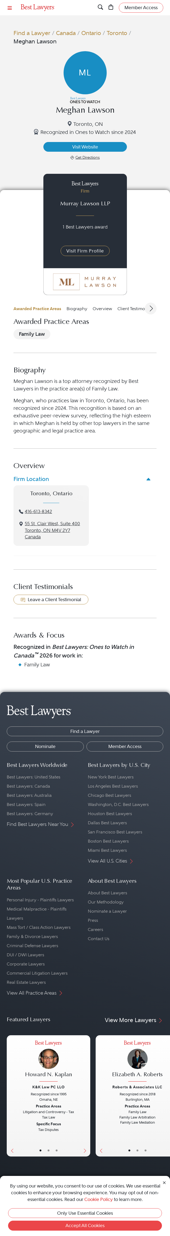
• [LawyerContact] (56, 1150)
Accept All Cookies (85, 1225)
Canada (66, 33)
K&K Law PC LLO (48, 1087)
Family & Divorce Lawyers (32, 936)
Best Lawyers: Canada (28, 786)
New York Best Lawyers (111, 777)
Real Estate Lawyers (26, 982)
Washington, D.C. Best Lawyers (118, 804)
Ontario (91, 33)
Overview (102, 308)
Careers (95, 929)
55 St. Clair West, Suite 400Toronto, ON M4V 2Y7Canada (52, 530)
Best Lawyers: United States (33, 777)
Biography (77, 308)
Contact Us (98, 938)
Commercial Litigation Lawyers (37, 973)
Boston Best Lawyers (108, 841)
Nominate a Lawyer (107, 911)
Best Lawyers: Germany (30, 813)
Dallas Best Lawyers (107, 822)
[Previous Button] (11, 1096)
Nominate (45, 746)
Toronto (117, 33)
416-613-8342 (38, 511)
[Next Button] (86, 1096)
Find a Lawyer (31, 33)
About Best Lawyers (107, 892)
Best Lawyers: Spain (26, 804)
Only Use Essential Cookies (85, 1213)
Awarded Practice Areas (37, 308)
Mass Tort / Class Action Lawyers (39, 927)
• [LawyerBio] (48, 1150)
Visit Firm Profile (85, 251)
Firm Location (31, 479)
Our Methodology (106, 902)
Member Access (124, 746)
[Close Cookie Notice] (164, 1182)
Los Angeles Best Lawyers (113, 786)
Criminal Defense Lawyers (32, 945)
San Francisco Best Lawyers (115, 832)
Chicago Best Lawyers (109, 795)
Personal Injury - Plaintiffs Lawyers (40, 899)
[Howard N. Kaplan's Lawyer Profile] (48, 1062)
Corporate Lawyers (26, 964)
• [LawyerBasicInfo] (40, 1150)
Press (93, 920)
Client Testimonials (135, 308)
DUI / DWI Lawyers (25, 954)
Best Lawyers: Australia (29, 795)
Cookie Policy (98, 1199)
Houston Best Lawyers (110, 813)
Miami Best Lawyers (107, 850)
